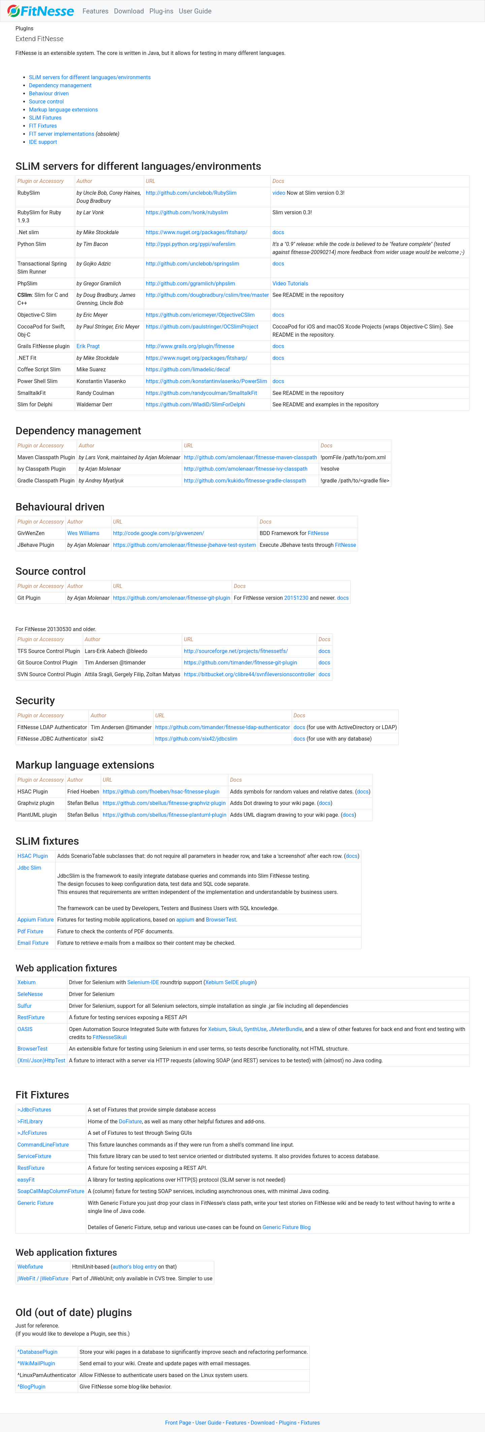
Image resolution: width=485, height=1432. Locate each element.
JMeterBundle (285, 1029)
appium (185, 919)
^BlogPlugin (31, 1386)
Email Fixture (33, 943)
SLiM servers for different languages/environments (90, 77)
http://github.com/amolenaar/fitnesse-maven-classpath (250, 457)
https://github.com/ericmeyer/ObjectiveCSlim (200, 315)
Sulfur (25, 1006)
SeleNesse (30, 994)
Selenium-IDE (143, 982)
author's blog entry (134, 1267)
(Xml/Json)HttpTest (41, 1060)
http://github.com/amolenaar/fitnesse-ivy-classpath (246, 469)
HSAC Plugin (33, 856)
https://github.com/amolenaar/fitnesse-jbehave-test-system (184, 545)
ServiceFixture (35, 1156)
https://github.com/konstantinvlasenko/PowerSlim (206, 381)
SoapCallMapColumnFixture (51, 1191)
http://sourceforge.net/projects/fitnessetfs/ (236, 651)
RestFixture (31, 1017)
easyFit (26, 1180)
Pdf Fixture (30, 931)
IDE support (43, 142)
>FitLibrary (30, 1121)
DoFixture (130, 1121)
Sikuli (235, 1029)
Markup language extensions (63, 109)
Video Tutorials (290, 283)
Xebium (27, 982)
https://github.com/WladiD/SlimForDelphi (195, 404)
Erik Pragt (88, 346)
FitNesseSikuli (110, 1037)
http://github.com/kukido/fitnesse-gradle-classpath (245, 480)
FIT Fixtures (43, 126)
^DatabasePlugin (38, 1352)
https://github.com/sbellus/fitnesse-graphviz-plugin (164, 803)
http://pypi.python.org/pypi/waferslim (190, 244)
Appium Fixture (36, 919)
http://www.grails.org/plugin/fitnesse (190, 346)
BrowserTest (221, 919)
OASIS (25, 1029)
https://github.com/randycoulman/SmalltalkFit (201, 393)
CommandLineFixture (43, 1145)
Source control (46, 101)
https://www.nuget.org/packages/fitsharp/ (197, 232)
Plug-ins (161, 11)
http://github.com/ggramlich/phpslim (190, 283)
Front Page (178, 1423)
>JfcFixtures (32, 1133)
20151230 (296, 598)
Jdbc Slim (29, 868)
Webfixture (30, 1267)
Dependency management (60, 85)
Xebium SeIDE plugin (230, 982)
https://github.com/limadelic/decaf (188, 369)
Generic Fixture (36, 1203)
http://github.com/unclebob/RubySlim (191, 193)
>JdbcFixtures (34, 1110)
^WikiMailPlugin (36, 1363)
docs (278, 232)
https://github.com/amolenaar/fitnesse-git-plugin (171, 598)
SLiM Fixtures (45, 118)
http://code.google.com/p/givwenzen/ (158, 533)
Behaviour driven (49, 93)
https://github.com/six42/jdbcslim (196, 739)
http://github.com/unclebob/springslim (192, 263)
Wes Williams (83, 533)
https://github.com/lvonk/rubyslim (187, 212)
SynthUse (255, 1029)
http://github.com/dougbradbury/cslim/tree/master (207, 295)
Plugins (288, 1423)
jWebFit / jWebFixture (43, 1278)
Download (129, 11)
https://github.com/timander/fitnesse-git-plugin (240, 662)
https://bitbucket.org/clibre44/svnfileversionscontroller (249, 674)
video (278, 193)
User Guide (195, 11)
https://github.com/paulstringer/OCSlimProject (202, 326)
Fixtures (310, 1423)
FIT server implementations (61, 134)
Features (95, 11)
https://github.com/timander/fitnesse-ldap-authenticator (222, 727)
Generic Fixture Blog (287, 1227)
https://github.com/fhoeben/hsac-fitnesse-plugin (161, 791)
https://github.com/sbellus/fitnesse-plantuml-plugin (164, 815)
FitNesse (318, 533)
